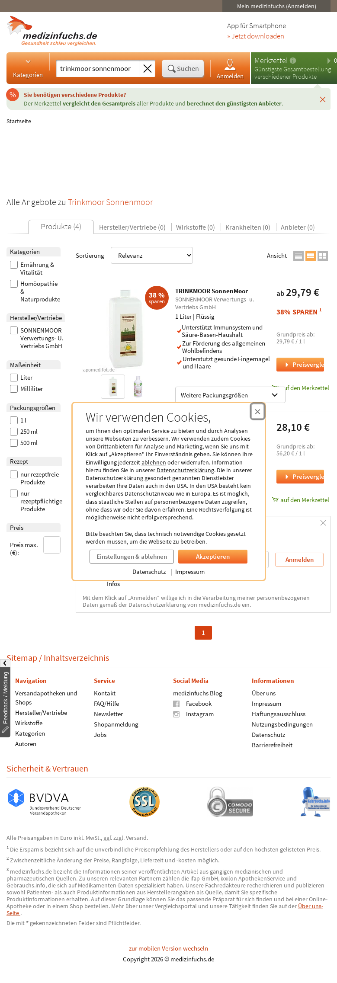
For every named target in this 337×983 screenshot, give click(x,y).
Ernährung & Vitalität (32, 268)
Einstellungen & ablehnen (131, 556)
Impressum (190, 571)
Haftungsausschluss (278, 713)
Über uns (264, 692)
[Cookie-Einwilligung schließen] (257, 411)
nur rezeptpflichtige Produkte (36, 501)
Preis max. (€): (35, 546)
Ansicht (277, 255)
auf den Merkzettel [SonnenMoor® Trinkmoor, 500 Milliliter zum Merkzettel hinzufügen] (300, 500)
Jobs (100, 734)
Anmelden (230, 68)
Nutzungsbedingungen (282, 724)
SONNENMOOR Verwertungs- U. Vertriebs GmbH (37, 338)
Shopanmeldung (116, 724)
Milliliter (26, 389)
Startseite (18, 121)
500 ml (24, 443)
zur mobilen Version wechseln (168, 948)
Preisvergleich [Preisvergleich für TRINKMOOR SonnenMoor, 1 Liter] (303, 364)
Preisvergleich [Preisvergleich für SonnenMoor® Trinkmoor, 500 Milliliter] (303, 476)
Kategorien (28, 68)
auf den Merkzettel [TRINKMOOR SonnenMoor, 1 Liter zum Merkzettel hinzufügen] (300, 388)
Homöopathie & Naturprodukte (35, 291)
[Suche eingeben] (98, 68)
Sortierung (134, 255)
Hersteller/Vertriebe (41, 712)
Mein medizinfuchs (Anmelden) (276, 6)
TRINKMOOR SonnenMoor (211, 291)
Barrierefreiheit (272, 744)
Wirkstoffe (28, 722)
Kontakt (105, 692)
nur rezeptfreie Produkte (34, 478)
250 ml (24, 431)
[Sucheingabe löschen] (147, 68)
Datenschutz (149, 571)
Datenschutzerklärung (185, 470)
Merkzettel (271, 60)
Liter (21, 377)
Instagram (193, 713)
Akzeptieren (213, 556)
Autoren (25, 743)
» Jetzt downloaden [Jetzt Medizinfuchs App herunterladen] (255, 36)
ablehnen (153, 462)
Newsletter (108, 713)
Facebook (192, 703)
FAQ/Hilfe (106, 703)
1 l (18, 420)
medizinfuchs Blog (197, 692)
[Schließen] (322, 99)
